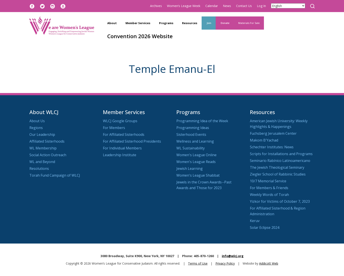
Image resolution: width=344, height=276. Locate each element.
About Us (37, 120)
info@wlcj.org (233, 256)
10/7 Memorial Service (268, 181)
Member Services (137, 23)
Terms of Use (198, 263)
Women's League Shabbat (198, 175)
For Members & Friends (269, 187)
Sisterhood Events (191, 134)
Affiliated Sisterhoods (46, 141)
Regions (36, 127)
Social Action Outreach (47, 154)
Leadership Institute (119, 154)
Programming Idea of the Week (202, 120)
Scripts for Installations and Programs (281, 153)
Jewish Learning (189, 168)
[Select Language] (288, 5)
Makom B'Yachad (264, 140)
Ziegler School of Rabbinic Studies (278, 174)
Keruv (255, 220)
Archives (156, 6)
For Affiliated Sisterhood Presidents (132, 141)
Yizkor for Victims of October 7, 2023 (280, 201)
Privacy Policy (225, 263)
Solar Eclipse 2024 (264, 227)
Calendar (211, 6)
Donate (224, 23)
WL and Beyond (42, 161)
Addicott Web (268, 263)
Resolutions (39, 168)
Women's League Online (196, 154)
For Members (114, 127)
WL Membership (43, 148)
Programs (166, 23)
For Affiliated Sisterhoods (123, 134)
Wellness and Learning (195, 141)
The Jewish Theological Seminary (277, 167)
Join (208, 23)
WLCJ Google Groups (120, 120)
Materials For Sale (249, 23)
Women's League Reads (196, 161)
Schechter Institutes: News (272, 147)
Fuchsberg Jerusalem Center (273, 133)
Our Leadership (42, 134)
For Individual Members (122, 148)
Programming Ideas (192, 127)
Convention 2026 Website (140, 36)
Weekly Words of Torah (269, 194)
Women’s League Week (183, 6)
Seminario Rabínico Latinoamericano (280, 160)
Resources (189, 23)
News (227, 6)
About (112, 23)
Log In (261, 6)
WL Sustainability (190, 148)
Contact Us (244, 6)
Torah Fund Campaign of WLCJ (54, 175)
